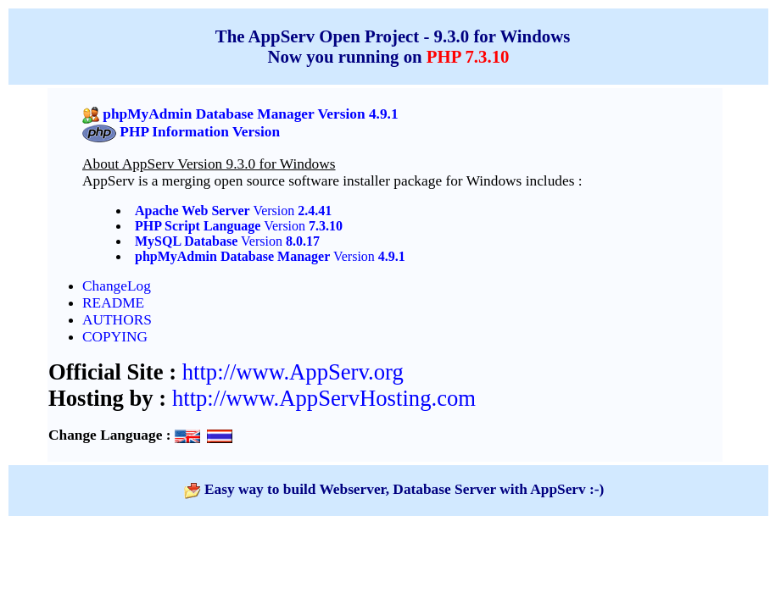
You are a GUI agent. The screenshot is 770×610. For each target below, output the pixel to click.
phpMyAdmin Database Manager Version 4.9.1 (250, 114)
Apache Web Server (192, 210)
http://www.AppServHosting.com (324, 398)
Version (291, 210)
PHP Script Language (197, 226)
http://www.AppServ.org (293, 372)
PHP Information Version (200, 132)
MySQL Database (186, 241)
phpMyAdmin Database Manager (232, 256)
